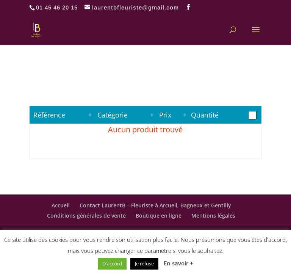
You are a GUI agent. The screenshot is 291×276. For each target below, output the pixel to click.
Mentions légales (213, 215)
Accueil (61, 205)
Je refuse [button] (144, 263)
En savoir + (178, 263)
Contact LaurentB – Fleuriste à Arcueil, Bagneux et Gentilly (155, 205)
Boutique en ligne (158, 215)
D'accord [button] (112, 263)
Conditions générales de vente (86, 215)
